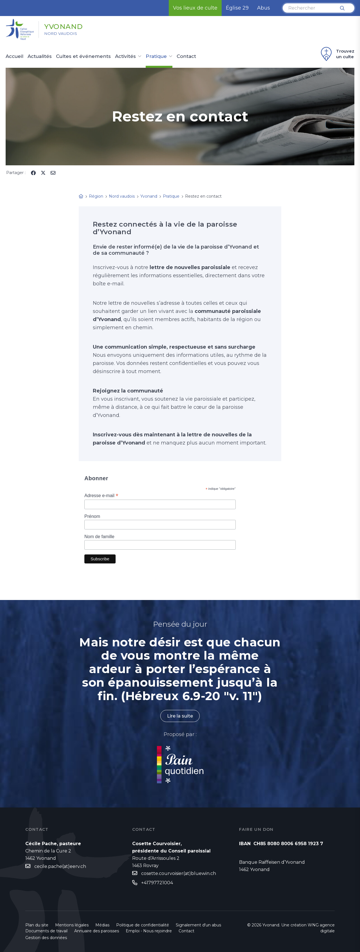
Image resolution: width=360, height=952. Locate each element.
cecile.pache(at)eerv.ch (60, 866)
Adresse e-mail (101, 495)
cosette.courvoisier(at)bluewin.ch (178, 873)
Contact (186, 56)
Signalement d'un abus (198, 925)
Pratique (156, 56)
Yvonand (65, 26)
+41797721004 (157, 882)
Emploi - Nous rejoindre (149, 930)
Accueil (14, 56)
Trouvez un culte (336, 54)
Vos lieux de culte (195, 8)
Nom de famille (99, 536)
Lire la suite (180, 716)
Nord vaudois (61, 34)
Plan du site (36, 925)
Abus (263, 8)
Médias (102, 925)
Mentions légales (72, 925)
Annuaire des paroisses (96, 930)
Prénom (92, 516)
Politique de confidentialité (142, 925)
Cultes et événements (83, 56)
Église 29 (237, 8)
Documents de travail (46, 930)
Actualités (40, 56)
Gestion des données (46, 937)
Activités (125, 56)
